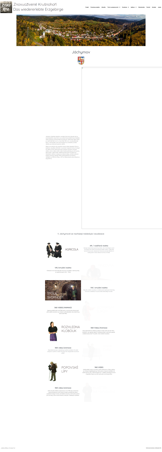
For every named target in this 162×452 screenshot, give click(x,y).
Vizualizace (124, 7)
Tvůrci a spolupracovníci (112, 7)
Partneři (148, 7)
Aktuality (103, 7)
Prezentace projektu (95, 7)
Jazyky (159, 7)
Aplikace (133, 7)
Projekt (87, 7)
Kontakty (154, 7)
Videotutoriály (141, 7)
